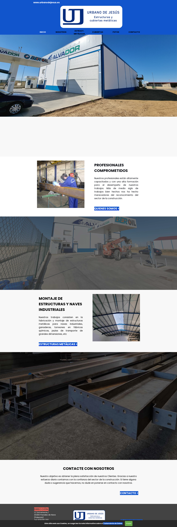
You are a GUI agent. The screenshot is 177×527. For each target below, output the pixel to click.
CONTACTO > (129, 493)
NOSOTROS (61, 32)
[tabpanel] (54, 2)
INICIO (43, 32)
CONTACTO (134, 32)
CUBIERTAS (97, 32)
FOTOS (116, 32)
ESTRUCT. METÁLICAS (79, 32)
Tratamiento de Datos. (113, 523)
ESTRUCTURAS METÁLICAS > (58, 344)
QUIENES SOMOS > (106, 208)
